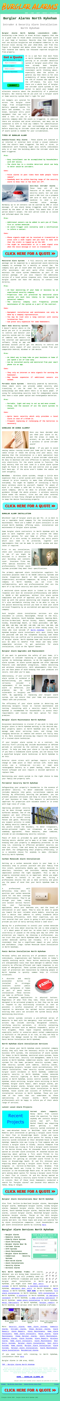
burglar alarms (9, 280)
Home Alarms (16, 1345)
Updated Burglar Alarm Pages (32, 1384)
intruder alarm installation (34, 1088)
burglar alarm (8, 726)
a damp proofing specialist (42, 1298)
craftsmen (51, 1305)
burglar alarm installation (16, 1281)
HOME (26, 13)
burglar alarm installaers (22, 632)
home (27, 1274)
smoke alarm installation (28, 1300)
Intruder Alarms (18, 1329)
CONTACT (44, 13)
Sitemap (3, 1384)
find (9, 1203)
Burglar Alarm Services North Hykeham (28, 1229)
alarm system (25, 662)
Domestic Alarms (9, 1338)
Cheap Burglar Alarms (39, 1329)
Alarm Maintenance (36, 1331)
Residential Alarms (29, 1350)
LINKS (32, 13)
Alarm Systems (25, 1338)
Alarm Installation (10, 1350)
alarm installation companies (19, 1222)
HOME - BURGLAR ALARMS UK (30, 1377)
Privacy (56, 1384)
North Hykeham (37, 630)
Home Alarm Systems (37, 1327)
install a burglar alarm (13, 1145)
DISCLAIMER (53, 13)
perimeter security (11, 790)
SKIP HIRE (31, 1291)
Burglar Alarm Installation (31, 1343)
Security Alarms (17, 1327)
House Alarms (44, 1334)
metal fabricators (10, 1303)
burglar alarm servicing (38, 1081)
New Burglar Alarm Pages (15, 1384)
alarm (19, 613)
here (44, 1225)
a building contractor (38, 1286)
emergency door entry (21, 1288)
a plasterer (22, 1295)
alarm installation (14, 1225)
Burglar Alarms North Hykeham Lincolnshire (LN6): (30, 33)
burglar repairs (46, 1303)
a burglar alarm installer (46, 1147)
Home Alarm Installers (25, 1334)
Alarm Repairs (18, 1331)
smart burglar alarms (43, 1084)
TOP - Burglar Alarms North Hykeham (18, 1364)
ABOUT (38, 13)
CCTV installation (46, 1293)
